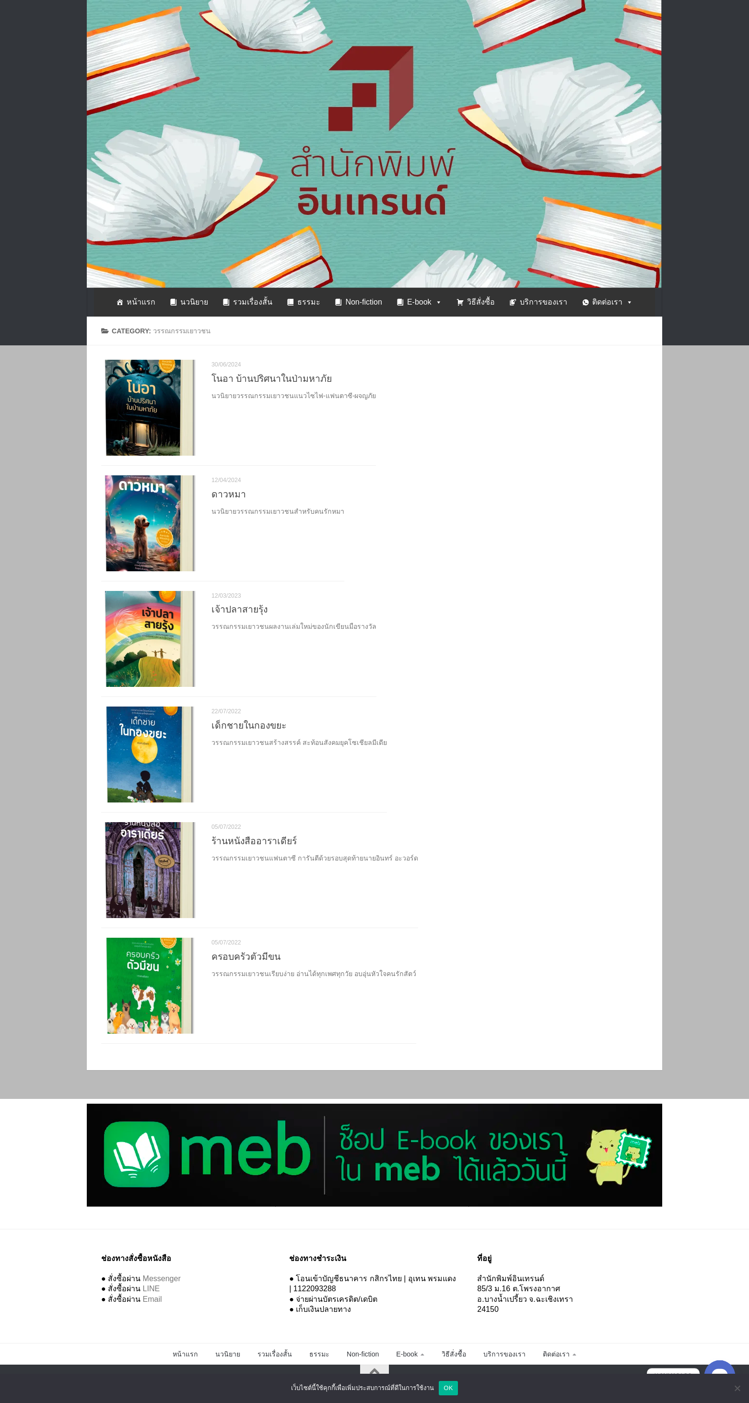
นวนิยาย (194, 302)
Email (152, 1299)
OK (448, 1387)
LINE (151, 1289)
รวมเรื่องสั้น (252, 302)
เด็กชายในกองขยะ (248, 725)
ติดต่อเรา (612, 302)
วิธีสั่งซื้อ (481, 302)
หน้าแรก (141, 302)
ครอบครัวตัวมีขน (246, 956)
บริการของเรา (543, 302)
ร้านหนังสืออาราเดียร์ (254, 841)
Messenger (162, 1278)
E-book (424, 302)
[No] (737, 1388)
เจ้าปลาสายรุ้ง (239, 609)
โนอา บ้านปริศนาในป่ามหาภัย (271, 378)
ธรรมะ (308, 302)
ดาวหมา (228, 494)
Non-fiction (363, 302)
